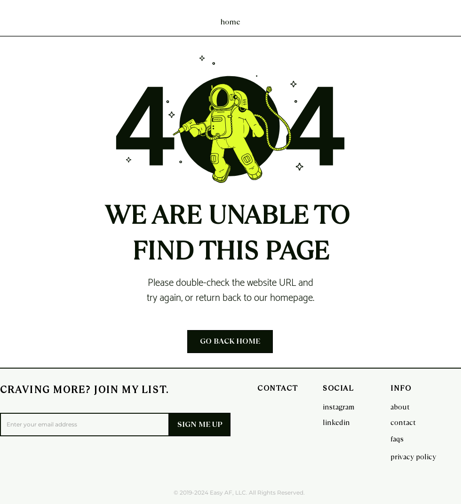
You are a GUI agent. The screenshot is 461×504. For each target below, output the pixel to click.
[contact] (403, 422)
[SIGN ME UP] (199, 424)
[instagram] (339, 407)
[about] (402, 407)
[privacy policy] (413, 456)
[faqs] (402, 439)
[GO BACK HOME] (230, 341)
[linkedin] (336, 422)
